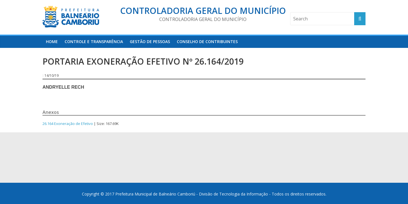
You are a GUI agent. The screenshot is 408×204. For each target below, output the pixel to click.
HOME (52, 41)
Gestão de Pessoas (150, 41)
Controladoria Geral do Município (203, 10)
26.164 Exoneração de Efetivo (67, 123)
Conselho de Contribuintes (207, 41)
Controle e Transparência (94, 41)
